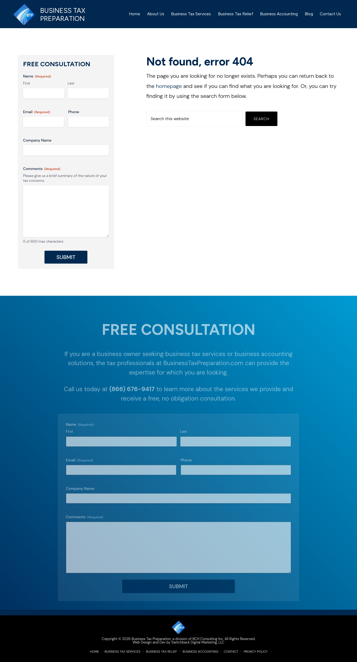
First (26, 88)
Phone (73, 117)
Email (36, 117)
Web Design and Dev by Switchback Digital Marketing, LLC (178, 642)
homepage (169, 91)
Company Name (37, 145)
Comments (41, 174)
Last (71, 88)
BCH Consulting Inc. (208, 639)
